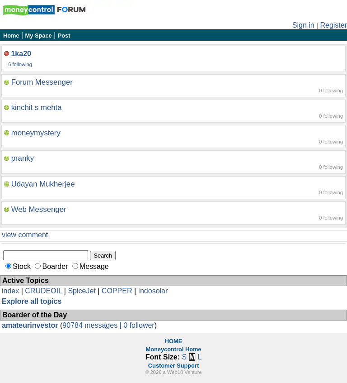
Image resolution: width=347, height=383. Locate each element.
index (10, 291)
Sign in (303, 25)
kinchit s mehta (36, 107)
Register (333, 25)
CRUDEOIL (43, 291)
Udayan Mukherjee (43, 184)
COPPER (117, 291)
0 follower (138, 325)
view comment (25, 235)
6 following (20, 64)
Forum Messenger (42, 82)
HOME (173, 341)
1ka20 (21, 53)
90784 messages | (92, 325)
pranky (22, 158)
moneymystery (36, 133)
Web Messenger (38, 209)
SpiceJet (81, 291)
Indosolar (153, 291)
